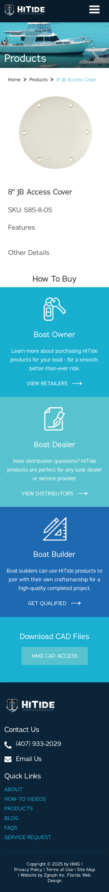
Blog (11, 818)
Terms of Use (59, 869)
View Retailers (54, 383)
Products (38, 79)
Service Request (27, 837)
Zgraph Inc (54, 875)
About (13, 789)
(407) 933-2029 (38, 744)
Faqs (10, 827)
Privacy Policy (28, 869)
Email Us (29, 759)
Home (14, 79)
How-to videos (25, 799)
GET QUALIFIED (54, 603)
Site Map (86, 869)
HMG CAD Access (55, 655)
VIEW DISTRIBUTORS (55, 493)
